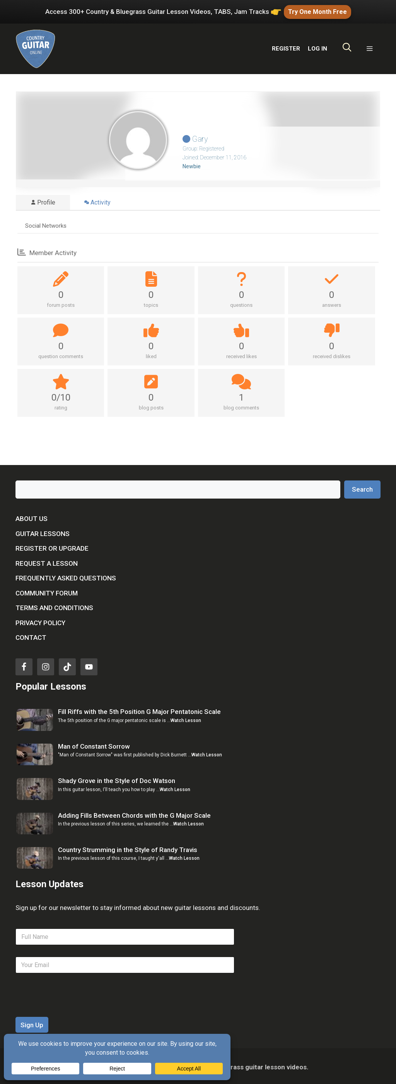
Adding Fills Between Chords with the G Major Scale (134, 813)
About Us (31, 517)
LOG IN (317, 46)
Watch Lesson (186, 718)
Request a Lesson (46, 561)
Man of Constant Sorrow (94, 744)
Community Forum (46, 591)
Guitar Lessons (42, 532)
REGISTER (286, 46)
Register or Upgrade (52, 547)
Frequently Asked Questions (65, 576)
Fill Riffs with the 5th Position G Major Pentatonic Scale (139, 710)
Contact (30, 636)
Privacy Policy (40, 621)
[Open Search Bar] (347, 47)
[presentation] (74, 1010)
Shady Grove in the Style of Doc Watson (116, 779)
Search (362, 487)
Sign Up (31, 1023)
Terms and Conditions (54, 606)
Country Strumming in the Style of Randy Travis (127, 848)
